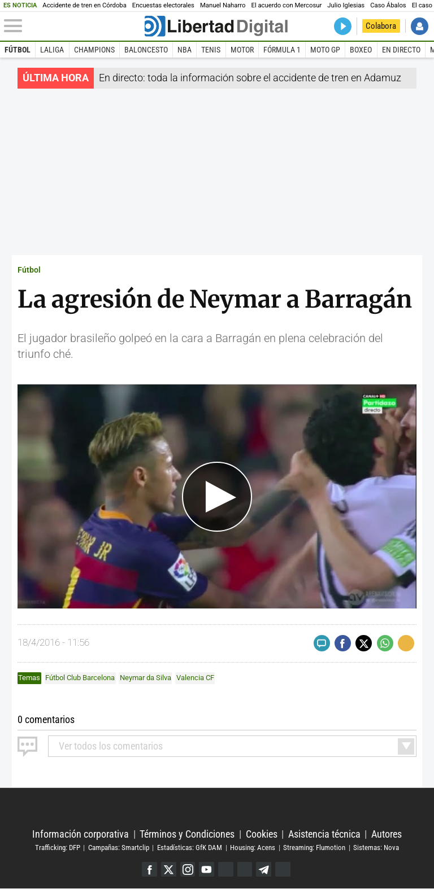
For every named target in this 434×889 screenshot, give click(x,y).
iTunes (283, 869)
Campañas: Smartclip (118, 847)
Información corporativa (80, 834)
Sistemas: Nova (376, 847)
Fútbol (18, 49)
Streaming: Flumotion (314, 847)
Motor (242, 49)
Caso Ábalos (388, 5)
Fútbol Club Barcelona (80, 677)
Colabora (381, 26)
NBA (184, 49)
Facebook (149, 869)
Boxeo (361, 49)
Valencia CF (195, 677)
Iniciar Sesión (419, 26)
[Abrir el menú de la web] (73, 26)
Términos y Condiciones (187, 834)
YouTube (206, 869)
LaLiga (52, 49)
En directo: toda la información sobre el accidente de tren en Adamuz (250, 78)
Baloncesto (146, 49)
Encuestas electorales (163, 5)
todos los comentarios (111, 746)
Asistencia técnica (324, 834)
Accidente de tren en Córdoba (84, 5)
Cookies (261, 834)
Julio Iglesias (345, 5)
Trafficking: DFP (57, 847)
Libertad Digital (216, 808)
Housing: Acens (252, 847)
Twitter (168, 869)
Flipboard (245, 869)
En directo (401, 49)
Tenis (210, 49)
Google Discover (225, 869)
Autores (386, 834)
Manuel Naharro (223, 5)
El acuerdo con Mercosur (286, 5)
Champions (94, 49)
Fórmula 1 (282, 49)
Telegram (264, 869)
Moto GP (325, 49)
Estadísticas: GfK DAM (189, 847)
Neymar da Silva (145, 677)
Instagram (187, 869)
